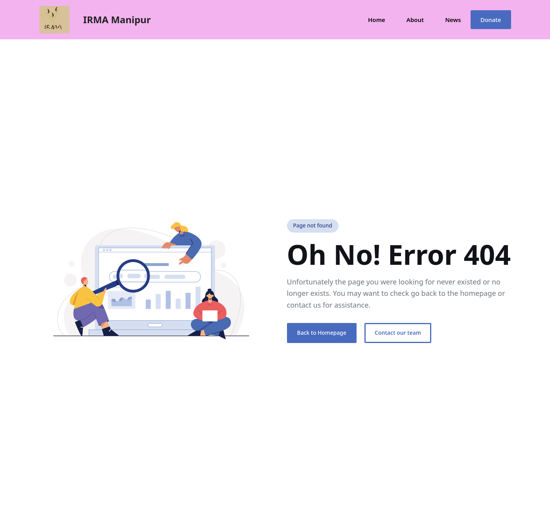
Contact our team (398, 332)
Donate (490, 20)
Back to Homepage (321, 332)
